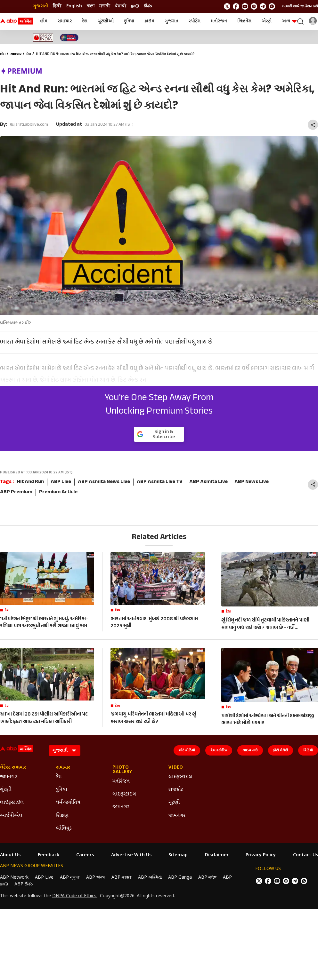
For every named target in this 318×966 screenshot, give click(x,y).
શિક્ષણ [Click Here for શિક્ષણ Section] (62, 815)
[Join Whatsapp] (272, 6)
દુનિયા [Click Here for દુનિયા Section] (61, 790)
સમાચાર (65, 21)
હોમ (43, 21)
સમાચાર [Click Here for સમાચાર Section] (63, 767)
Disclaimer (217, 855)
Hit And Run (30, 482)
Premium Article (58, 492)
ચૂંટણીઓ (106, 21)
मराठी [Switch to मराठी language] (104, 6)
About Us (10, 855)
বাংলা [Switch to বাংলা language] (90, 6)
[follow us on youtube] (245, 6)
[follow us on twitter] (227, 6)
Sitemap (178, 855)
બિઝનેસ (244, 21)
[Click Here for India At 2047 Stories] (69, 38)
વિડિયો (308, 750)
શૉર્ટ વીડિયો (187, 750)
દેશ (84, 21)
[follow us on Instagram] (254, 6)
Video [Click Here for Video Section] (175, 767)
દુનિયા (129, 21)
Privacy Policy (261, 855)
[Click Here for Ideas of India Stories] (43, 38)
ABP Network (14, 878)
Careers (85, 855)
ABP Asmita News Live (104, 482)
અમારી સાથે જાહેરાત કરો (300, 6)
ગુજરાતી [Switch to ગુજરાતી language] (40, 6)
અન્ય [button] (289, 21)
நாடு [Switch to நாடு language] (135, 6)
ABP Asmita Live (208, 482)
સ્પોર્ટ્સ (194, 21)
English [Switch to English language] (74, 6)
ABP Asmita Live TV (160, 482)
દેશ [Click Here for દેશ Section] (59, 777)
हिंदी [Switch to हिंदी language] (57, 6)
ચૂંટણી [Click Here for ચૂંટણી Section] (6, 790)
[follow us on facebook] (236, 6)
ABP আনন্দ (95, 878)
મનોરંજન (219, 21)
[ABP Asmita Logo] (16, 21)
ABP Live (61, 482)
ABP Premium (16, 492)
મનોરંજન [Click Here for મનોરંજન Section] (121, 781)
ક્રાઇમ (149, 21)
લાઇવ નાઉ (250, 750)
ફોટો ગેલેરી (280, 750)
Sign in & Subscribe (156, 434)
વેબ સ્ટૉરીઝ (218, 750)
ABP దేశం (23, 884)
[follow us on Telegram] (263, 6)
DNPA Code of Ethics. (74, 896)
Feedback (48, 855)
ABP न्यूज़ (70, 878)
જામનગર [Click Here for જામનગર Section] (8, 777)
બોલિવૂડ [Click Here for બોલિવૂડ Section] (64, 828)
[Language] (64, 750)
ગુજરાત (171, 21)
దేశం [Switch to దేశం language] (148, 6)
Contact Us (305, 855)
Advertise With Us (131, 855)
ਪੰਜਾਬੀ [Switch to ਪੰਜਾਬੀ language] (120, 6)
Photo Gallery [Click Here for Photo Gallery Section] (122, 769)
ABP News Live (251, 482)
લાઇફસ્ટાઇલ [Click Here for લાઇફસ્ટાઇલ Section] (12, 802)
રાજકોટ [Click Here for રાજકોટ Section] (175, 790)
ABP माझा (121, 878)
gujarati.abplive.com (29, 124)
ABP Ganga (180, 878)
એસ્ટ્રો (267, 21)
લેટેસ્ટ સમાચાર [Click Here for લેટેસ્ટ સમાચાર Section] (13, 767)
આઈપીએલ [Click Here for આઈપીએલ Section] (11, 815)
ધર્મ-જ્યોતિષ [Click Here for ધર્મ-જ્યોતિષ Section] (68, 802)
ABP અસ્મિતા (150, 878)
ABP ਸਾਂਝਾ (207, 878)
